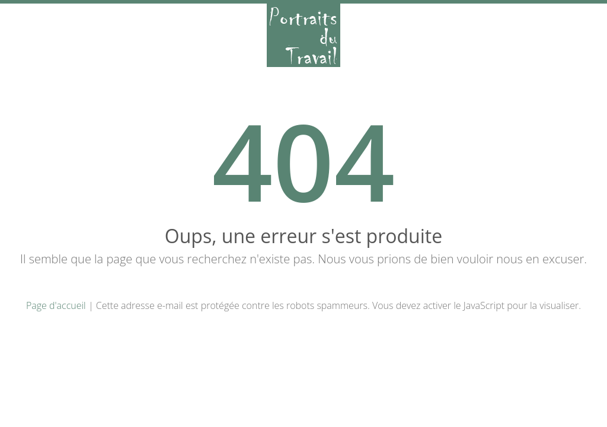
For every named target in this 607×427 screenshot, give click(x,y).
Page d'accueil (56, 305)
